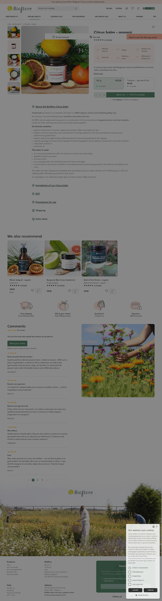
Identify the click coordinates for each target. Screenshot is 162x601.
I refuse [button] (150, 590)
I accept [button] (135, 590)
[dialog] (143, 561)
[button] (143, 595)
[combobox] (153, 527)
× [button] (157, 527)
